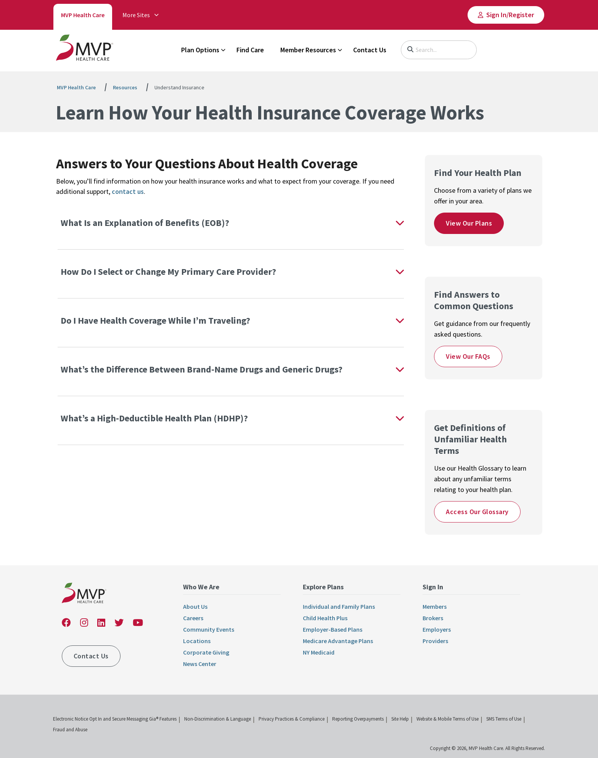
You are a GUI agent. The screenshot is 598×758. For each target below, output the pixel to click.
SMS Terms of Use (503, 719)
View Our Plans (469, 223)
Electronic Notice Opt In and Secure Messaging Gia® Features (115, 719)
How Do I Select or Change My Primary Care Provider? (169, 271)
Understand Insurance (179, 87)
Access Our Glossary (477, 511)
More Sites (136, 15)
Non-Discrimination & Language (217, 719)
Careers (193, 618)
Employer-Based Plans (332, 629)
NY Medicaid (318, 652)
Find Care (250, 49)
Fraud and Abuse (70, 729)
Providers (435, 641)
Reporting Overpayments (358, 719)
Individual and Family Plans (339, 606)
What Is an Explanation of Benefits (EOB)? (145, 223)
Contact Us (369, 49)
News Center (199, 664)
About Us (195, 606)
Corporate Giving (206, 652)
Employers (437, 629)
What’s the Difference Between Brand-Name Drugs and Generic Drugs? (202, 369)
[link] (84, 49)
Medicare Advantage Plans (338, 641)
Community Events (208, 629)
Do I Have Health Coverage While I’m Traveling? (156, 320)
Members (435, 606)
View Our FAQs (468, 356)
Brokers (433, 618)
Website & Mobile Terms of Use (447, 719)
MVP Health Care (82, 15)
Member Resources (308, 49)
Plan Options (200, 49)
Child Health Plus (325, 618)
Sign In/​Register (510, 14)
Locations (197, 641)
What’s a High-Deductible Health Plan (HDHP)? (155, 418)
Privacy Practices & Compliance (292, 719)
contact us (128, 191)
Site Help (400, 719)
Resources (125, 87)
